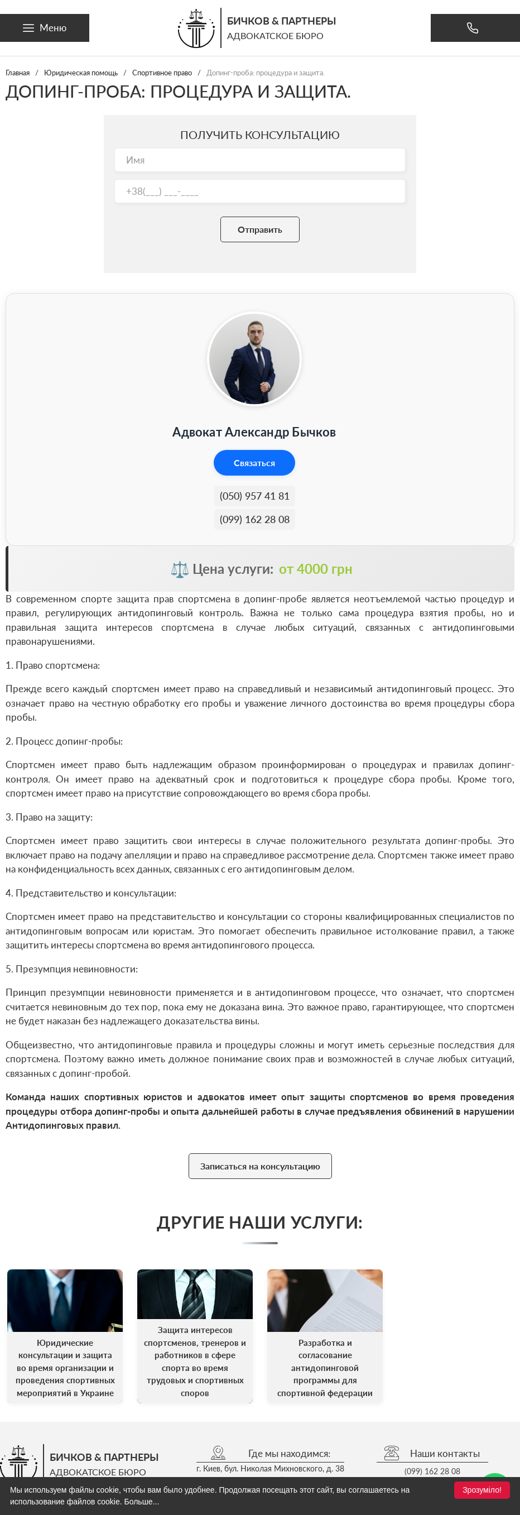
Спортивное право (162, 72)
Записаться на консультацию (260, 1166)
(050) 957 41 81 (255, 496)
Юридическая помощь (81, 72)
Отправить (260, 229)
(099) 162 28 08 (255, 519)
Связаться (254, 462)
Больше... (142, 1501)
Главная (18, 72)
